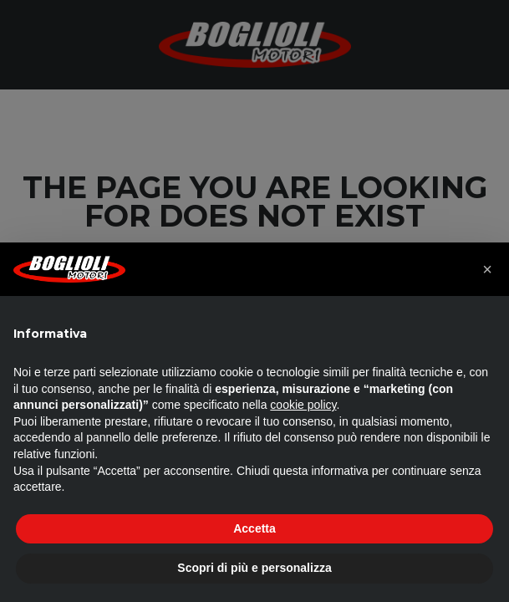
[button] (487, 269)
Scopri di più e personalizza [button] (254, 567)
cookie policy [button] (303, 404)
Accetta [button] (254, 528)
